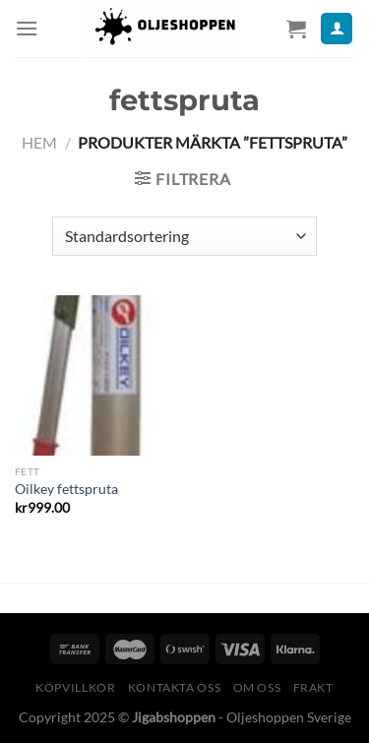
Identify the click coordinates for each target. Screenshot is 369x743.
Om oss (257, 687)
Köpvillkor (75, 687)
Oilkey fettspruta (66, 489)
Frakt (313, 687)
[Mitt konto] (336, 29)
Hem (39, 142)
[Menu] (26, 28)
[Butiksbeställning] (184, 236)
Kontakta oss (174, 687)
